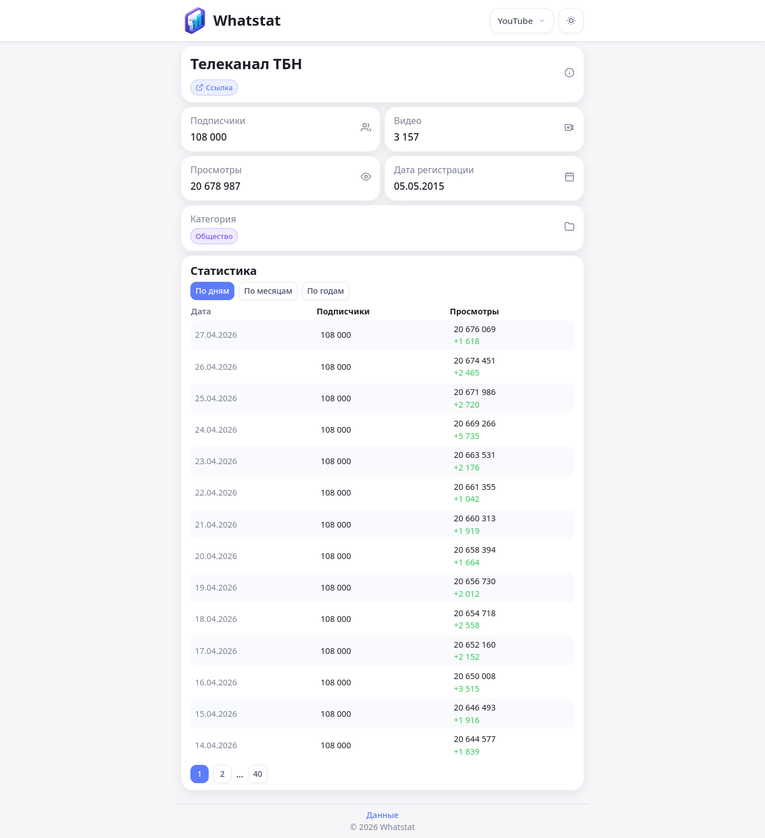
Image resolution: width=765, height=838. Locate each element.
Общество (214, 236)
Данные (382, 814)
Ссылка (214, 87)
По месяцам (268, 290)
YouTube (522, 20)
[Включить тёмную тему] (571, 20)
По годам (325, 290)
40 (257, 773)
